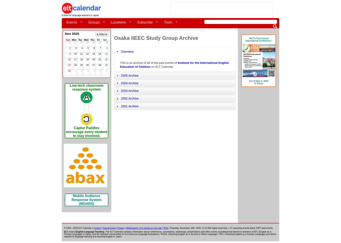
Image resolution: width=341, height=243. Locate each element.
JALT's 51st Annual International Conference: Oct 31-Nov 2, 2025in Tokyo (258, 61)
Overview (127, 51)
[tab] (175, 51)
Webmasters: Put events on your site (144, 228)
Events (72, 22)
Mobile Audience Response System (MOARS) (87, 200)
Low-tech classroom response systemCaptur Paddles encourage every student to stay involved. (86, 111)
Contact (97, 228)
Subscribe (146, 22)
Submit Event (109, 228)
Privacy (121, 228)
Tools (168, 22)
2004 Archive (130, 83)
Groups (95, 22)
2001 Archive (130, 106)
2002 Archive (130, 98)
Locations (119, 22)
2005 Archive (130, 75)
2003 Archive (130, 91)
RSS (166, 228)
